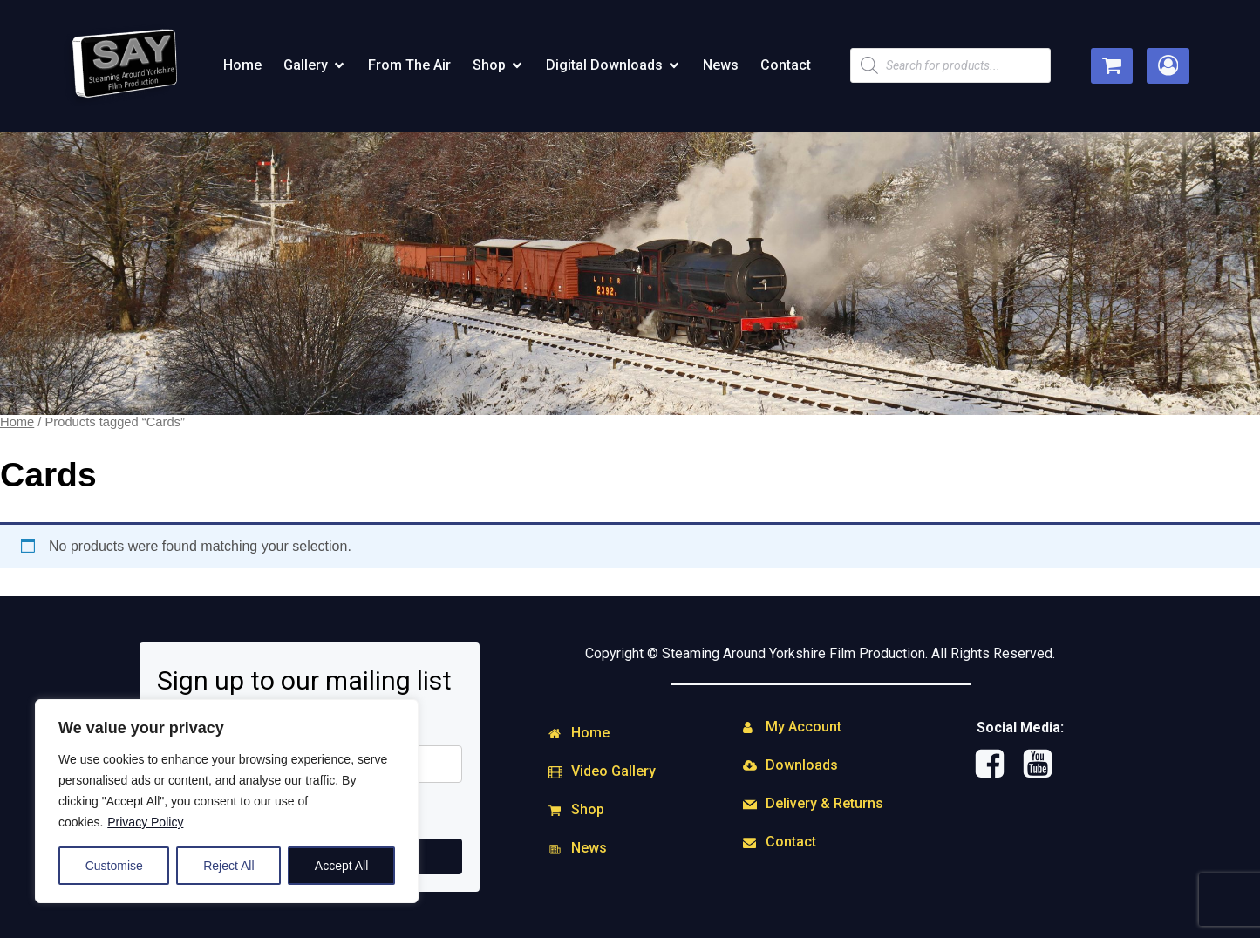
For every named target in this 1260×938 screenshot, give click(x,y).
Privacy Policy (145, 822)
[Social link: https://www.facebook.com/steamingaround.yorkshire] (996, 764)
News (721, 65)
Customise (114, 866)
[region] (227, 801)
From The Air (409, 65)
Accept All (341, 866)
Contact (785, 65)
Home (242, 65)
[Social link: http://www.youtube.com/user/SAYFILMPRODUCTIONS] (1044, 764)
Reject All (228, 866)
